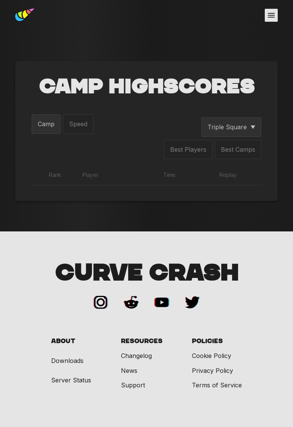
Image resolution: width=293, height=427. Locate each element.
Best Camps (238, 149)
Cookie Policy (211, 355)
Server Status (71, 380)
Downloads (67, 360)
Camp (46, 124)
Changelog (136, 355)
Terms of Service (217, 385)
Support (133, 385)
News (129, 370)
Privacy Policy (212, 370)
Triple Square (231, 127)
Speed (78, 124)
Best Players (188, 149)
